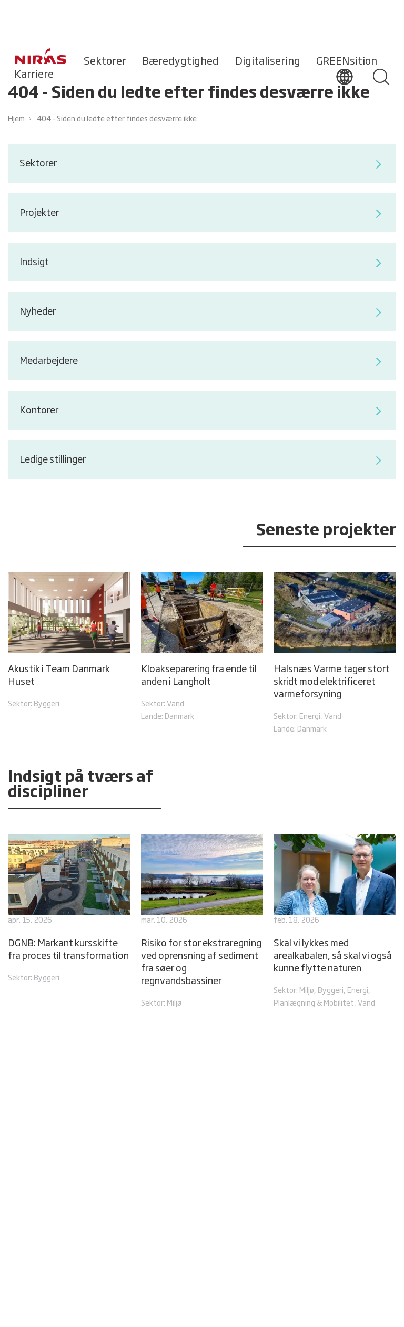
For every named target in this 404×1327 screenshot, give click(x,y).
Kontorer (201, 411)
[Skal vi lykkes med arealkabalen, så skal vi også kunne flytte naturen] (335, 922)
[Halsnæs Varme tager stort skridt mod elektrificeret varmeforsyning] (335, 654)
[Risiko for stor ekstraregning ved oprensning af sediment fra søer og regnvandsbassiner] (202, 922)
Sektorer (105, 61)
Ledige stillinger (201, 460)
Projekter (201, 213)
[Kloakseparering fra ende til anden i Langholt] (202, 647)
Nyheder (201, 312)
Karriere (34, 74)
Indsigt (201, 263)
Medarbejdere (201, 362)
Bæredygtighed (180, 61)
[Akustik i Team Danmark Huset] (69, 641)
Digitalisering (267, 61)
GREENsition (346, 61)
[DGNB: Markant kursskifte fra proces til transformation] (69, 909)
